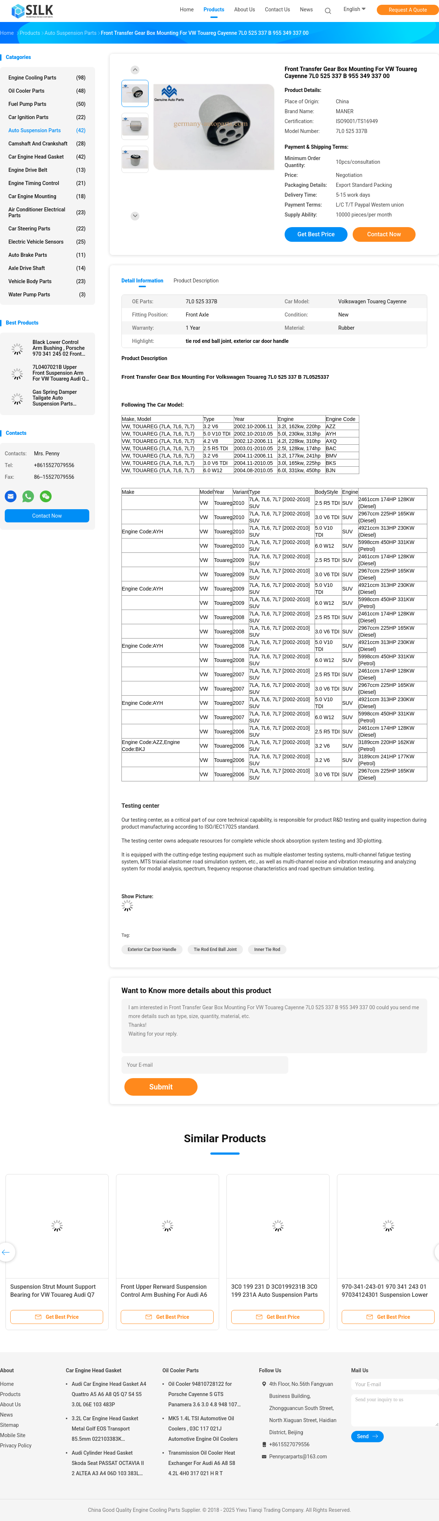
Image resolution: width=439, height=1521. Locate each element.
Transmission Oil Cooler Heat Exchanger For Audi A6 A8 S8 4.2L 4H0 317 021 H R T (201, 1463)
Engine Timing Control (47, 183)
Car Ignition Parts (47, 117)
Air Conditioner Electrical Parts (47, 212)
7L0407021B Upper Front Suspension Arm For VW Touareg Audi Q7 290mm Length (61, 373)
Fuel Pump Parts (47, 104)
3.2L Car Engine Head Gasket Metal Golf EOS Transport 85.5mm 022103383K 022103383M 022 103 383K (105, 1429)
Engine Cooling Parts (47, 77)
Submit (161, 1087)
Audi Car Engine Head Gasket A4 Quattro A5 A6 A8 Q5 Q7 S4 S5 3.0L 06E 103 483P (109, 1394)
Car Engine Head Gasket (47, 156)
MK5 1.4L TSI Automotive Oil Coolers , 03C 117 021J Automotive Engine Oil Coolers (203, 1428)
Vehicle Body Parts (47, 281)
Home (7, 1384)
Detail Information (142, 281)
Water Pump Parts (47, 294)
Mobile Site (13, 1435)
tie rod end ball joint (215, 949)
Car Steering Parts (47, 228)
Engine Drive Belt (47, 170)
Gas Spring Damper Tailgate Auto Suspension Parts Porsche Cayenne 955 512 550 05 (57, 398)
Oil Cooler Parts (47, 91)
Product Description (195, 281)
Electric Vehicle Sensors (47, 241)
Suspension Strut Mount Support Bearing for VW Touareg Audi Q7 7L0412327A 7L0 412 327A (53, 1294)
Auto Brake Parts (47, 255)
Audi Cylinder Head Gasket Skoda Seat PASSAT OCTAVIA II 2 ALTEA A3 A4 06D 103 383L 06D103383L (108, 1464)
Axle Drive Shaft (47, 268)
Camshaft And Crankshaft (47, 143)
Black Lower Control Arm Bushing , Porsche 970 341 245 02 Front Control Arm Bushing (59, 348)
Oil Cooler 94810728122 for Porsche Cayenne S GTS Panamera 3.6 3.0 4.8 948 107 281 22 (202, 1395)
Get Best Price (316, 234)
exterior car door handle (152, 949)
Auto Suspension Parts (47, 130)
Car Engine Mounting (47, 196)
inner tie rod (267, 949)
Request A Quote (408, 10)
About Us (10, 1404)
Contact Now (47, 516)
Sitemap (9, 1425)
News (6, 1415)
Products (10, 1394)
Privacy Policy (15, 1445)
